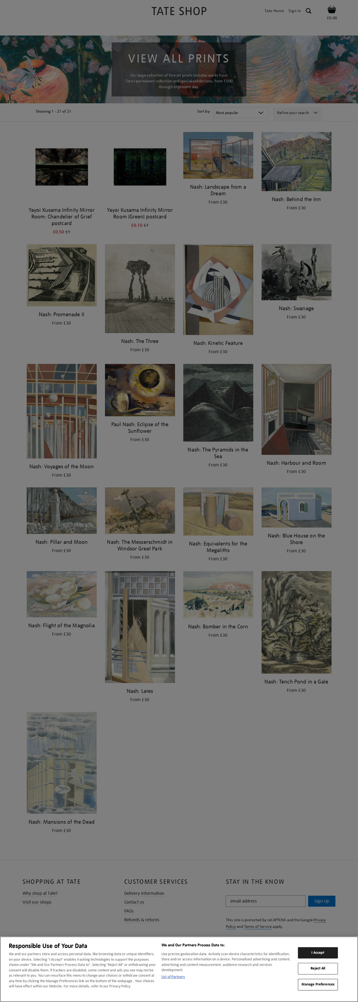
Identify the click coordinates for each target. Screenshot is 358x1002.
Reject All (318, 968)
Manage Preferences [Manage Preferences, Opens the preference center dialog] (318, 984)
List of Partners (173, 976)
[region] (179, 969)
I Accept (317, 952)
